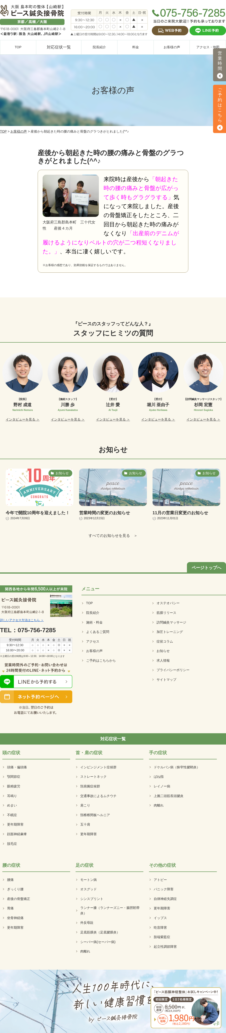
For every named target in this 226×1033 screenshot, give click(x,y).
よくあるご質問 (97, 632)
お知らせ (163, 651)
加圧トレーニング (170, 632)
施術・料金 (94, 622)
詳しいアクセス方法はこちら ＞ (22, 620)
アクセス (92, 641)
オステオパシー (168, 603)
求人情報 (163, 660)
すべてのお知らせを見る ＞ (113, 536)
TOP (3, 131)
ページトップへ (206, 567)
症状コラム (165, 641)
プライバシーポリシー (173, 670)
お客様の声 (18, 131)
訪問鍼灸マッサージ (171, 622)
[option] (22, 387)
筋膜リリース (166, 613)
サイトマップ (166, 679)
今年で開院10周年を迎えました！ (38, 512)
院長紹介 (92, 613)
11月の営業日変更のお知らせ (180, 512)
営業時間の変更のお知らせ (104, 512)
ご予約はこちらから (101, 660)
